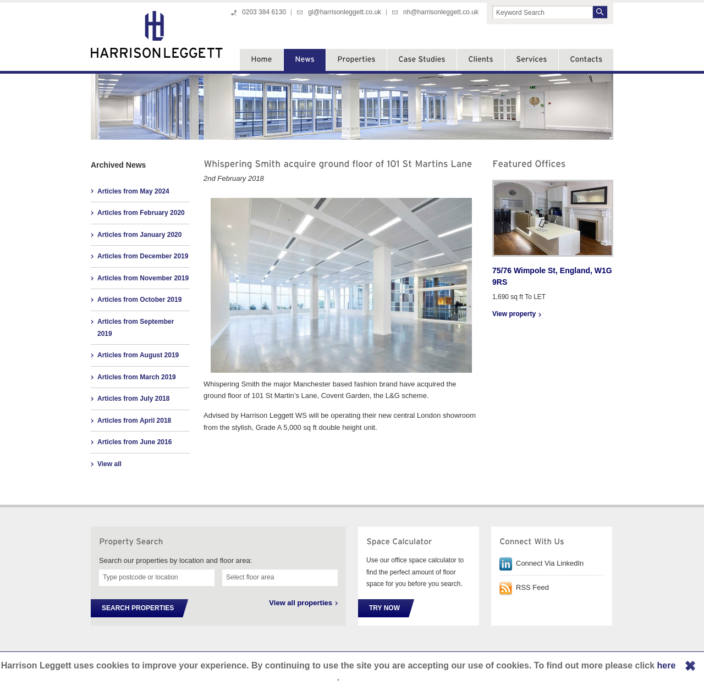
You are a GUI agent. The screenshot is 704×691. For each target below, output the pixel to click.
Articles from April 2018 (134, 420)
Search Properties (138, 608)
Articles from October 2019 (139, 299)
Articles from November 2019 (143, 278)
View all (109, 464)
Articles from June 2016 (134, 442)
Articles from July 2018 (133, 398)
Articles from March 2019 (136, 377)
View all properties (300, 603)
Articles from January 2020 (139, 235)
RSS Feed (532, 587)
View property (514, 314)
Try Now (384, 608)
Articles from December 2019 (142, 256)
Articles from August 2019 (138, 355)
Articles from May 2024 (133, 191)
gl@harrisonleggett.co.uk (344, 12)
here (666, 665)
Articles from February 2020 (141, 213)
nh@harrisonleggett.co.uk (441, 12)
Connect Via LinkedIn (550, 563)
